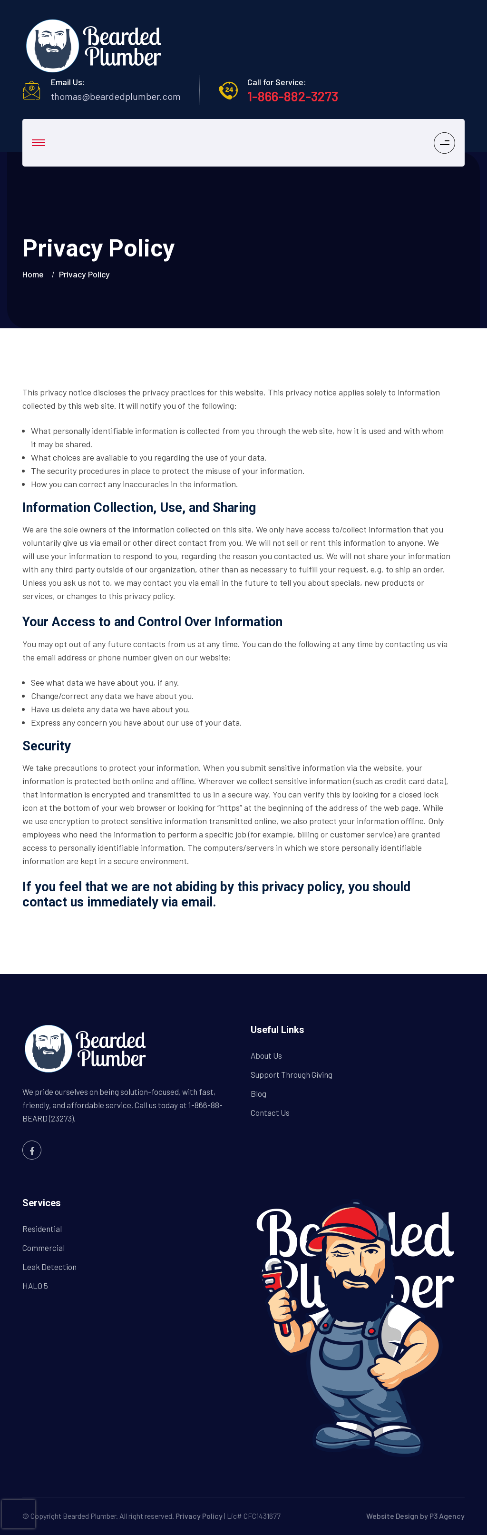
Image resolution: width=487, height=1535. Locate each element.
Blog (258, 1093)
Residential (42, 1228)
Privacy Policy (199, 1515)
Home (35, 274)
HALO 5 (35, 1285)
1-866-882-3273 (292, 96)
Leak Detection (49, 1266)
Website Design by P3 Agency (415, 1515)
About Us (266, 1055)
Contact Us (270, 1112)
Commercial (43, 1247)
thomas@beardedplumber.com (116, 96)
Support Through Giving (291, 1074)
